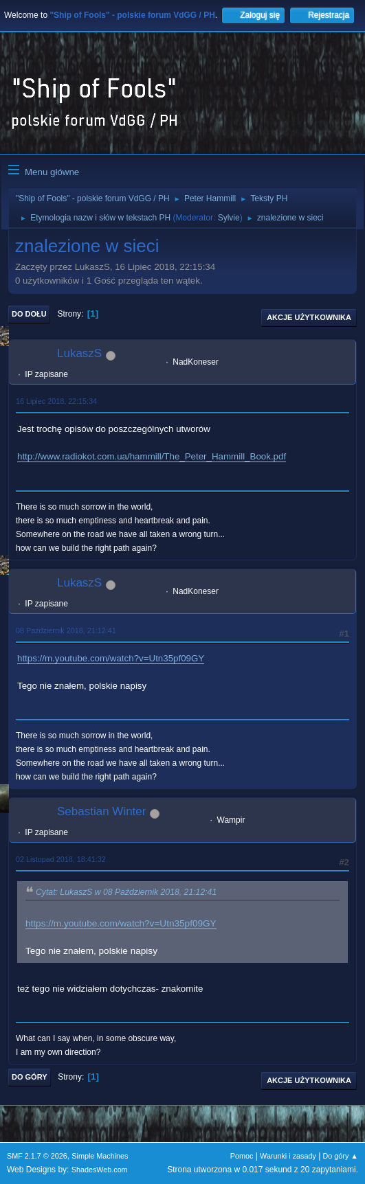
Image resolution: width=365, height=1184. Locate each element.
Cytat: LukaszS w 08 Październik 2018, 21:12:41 (126, 892)
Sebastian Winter (101, 811)
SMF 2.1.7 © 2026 (37, 1156)
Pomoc (242, 1156)
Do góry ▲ (340, 1156)
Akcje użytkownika (309, 317)
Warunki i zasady (288, 1156)
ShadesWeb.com (99, 1169)
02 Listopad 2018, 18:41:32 (61, 859)
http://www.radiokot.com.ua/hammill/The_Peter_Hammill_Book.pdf (151, 456)
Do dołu (29, 314)
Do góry (29, 1077)
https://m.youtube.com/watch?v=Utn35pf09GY (110, 658)
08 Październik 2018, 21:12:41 (66, 630)
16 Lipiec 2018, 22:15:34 (56, 401)
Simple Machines (99, 1156)
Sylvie (229, 218)
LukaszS (79, 353)
